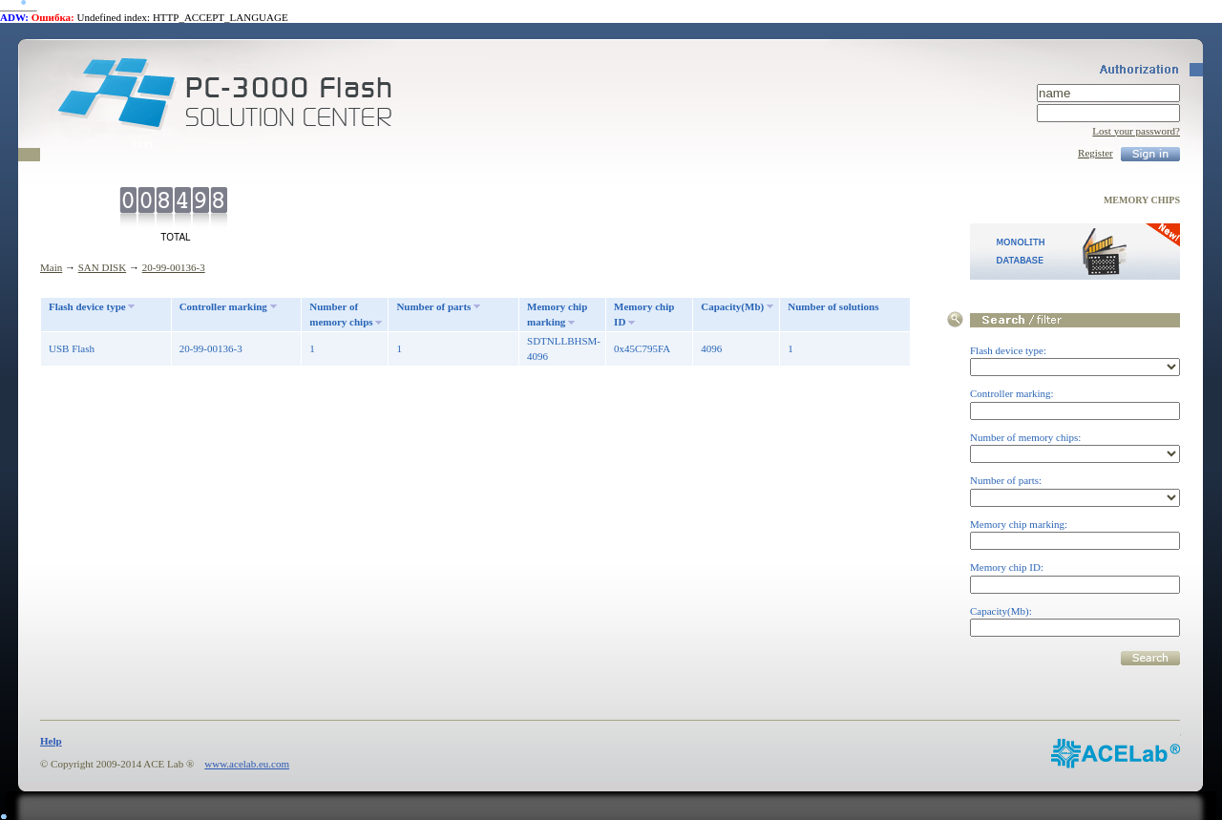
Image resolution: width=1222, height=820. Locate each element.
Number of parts (433, 306)
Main (51, 267)
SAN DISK (102, 267)
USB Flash (72, 348)
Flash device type (87, 306)
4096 (711, 348)
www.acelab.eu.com (246, 763)
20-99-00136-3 (173, 267)
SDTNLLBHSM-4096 (563, 349)
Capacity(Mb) (732, 306)
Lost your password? (1136, 131)
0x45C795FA (642, 348)
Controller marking (223, 306)
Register (1095, 152)
